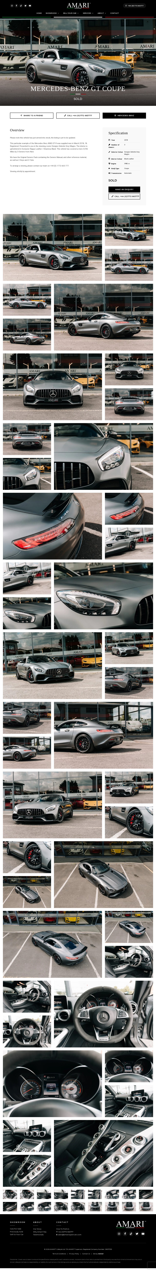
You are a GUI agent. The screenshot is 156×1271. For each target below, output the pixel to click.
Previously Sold (16, 1234)
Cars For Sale (15, 1232)
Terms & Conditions (59, 1256)
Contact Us (86, 1256)
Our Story (37, 1232)
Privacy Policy (74, 1256)
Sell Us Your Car (16, 1237)
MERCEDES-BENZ (124, 118)
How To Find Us (62, 1232)
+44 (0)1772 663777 (134, 7)
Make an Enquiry (124, 192)
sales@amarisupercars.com (69, 1237)
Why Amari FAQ (39, 1235)
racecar (101, 1256)
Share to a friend (31, 118)
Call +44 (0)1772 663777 (78, 118)
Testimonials (38, 1237)
